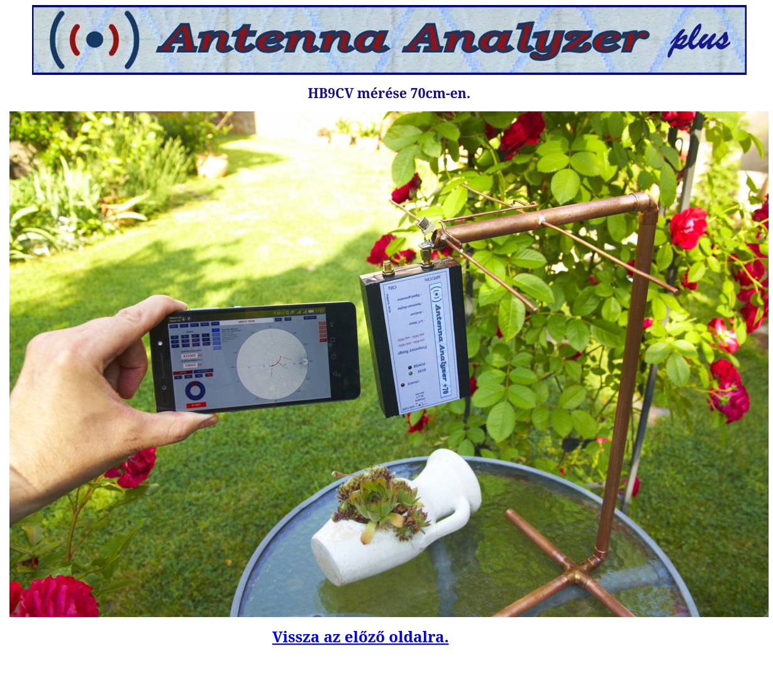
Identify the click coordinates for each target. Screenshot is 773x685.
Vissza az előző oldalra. (360, 636)
